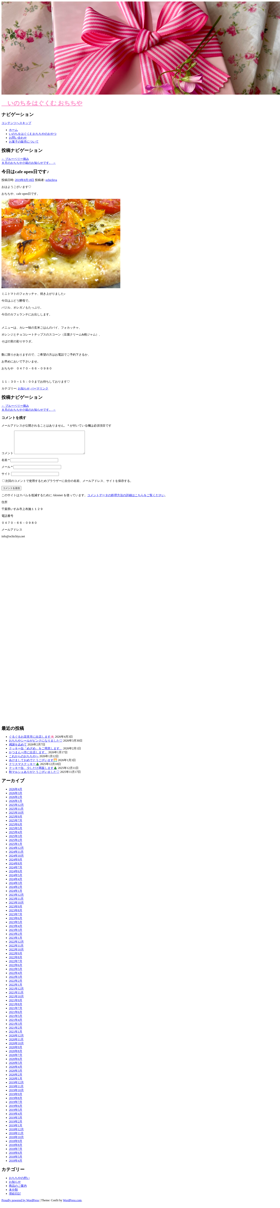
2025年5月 (15, 832)
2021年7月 (15, 1012)
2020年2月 (15, 1079)
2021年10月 (16, 1000)
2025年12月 (16, 809)
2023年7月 (15, 918)
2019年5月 (15, 1114)
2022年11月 (16, 950)
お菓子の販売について (24, 141)
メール (7, 471)
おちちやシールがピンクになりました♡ (35, 745)
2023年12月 (16, 899)
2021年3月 (15, 1028)
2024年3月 (15, 887)
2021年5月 (15, 1020)
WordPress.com (72, 1204)
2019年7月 (15, 1106)
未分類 (13, 1194)
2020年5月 (15, 1067)
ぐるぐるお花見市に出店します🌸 (31, 741)
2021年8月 (15, 1008)
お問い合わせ (18, 137)
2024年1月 (15, 895)
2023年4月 (15, 930)
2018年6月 (15, 1157)
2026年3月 (15, 797)
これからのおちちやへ (24, 760)
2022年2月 (15, 985)
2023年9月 (15, 911)
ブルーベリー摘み (15, 158)
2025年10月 (16, 817)
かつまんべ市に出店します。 (28, 756)
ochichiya (51, 180)
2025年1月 (15, 848)
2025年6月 (15, 828)
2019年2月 (15, 1126)
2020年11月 (16, 1043)
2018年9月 (15, 1145)
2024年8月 (15, 868)
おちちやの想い (19, 1182)
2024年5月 (15, 879)
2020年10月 (16, 1047)
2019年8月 (15, 1102)
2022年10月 (16, 954)
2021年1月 (15, 1036)
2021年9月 (15, 1004)
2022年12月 (16, 946)
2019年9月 (15, 1098)
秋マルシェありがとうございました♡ (34, 776)
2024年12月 (16, 852)
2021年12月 (16, 993)
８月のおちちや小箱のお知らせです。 (28, 162)
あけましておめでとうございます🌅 (33, 764)
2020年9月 (15, 1051)
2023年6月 (15, 922)
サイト (5, 478)
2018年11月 (16, 1137)
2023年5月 (15, 926)
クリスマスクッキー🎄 (24, 768)
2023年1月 (15, 942)
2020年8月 (15, 1055)
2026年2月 (15, 801)
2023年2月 (15, 938)
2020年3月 (15, 1075)
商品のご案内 (18, 1190)
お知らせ (24, 388)
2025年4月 (15, 836)
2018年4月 (15, 1165)
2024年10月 (16, 860)
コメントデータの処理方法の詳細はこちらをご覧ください (126, 499)
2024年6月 (15, 875)
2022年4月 (15, 977)
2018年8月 (15, 1149)
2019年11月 (16, 1090)
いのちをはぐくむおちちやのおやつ (32, 133)
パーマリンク (39, 388)
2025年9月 (15, 821)
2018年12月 (16, 1133)
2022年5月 (15, 973)
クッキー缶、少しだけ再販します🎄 (33, 772)
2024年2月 (15, 891)
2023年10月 (16, 907)
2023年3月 (15, 934)
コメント (7, 457)
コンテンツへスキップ (16, 123)
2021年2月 (15, 1032)
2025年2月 (15, 844)
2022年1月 (15, 989)
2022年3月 (15, 981)
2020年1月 (15, 1083)
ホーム (13, 129)
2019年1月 (15, 1129)
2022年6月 (15, 969)
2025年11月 (16, 813)
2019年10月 (16, 1094)
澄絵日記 (15, 1198)
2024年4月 (15, 883)
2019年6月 (15, 1110)
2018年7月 (15, 1153)
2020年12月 (16, 1040)
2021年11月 (16, 997)
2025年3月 (15, 840)
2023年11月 (16, 903)
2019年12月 (16, 1086)
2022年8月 (15, 961)
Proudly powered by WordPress (20, 1204)
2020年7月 (15, 1059)
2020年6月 (15, 1063)
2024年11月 (16, 856)
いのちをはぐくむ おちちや (41, 103)
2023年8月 (15, 914)
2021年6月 (15, 1016)
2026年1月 (15, 805)
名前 (5, 464)
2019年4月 (15, 1118)
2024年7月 (15, 871)
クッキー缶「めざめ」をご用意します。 (35, 752)
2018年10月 (16, 1141)
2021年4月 (15, 1024)
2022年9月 (15, 957)
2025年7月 (15, 824)
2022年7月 (15, 965)
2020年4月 (15, 1071)
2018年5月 (15, 1161)
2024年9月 (15, 864)
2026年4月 (15, 793)
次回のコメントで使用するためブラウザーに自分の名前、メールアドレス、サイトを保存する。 (69, 485)
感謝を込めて (18, 749)
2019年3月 (15, 1122)
